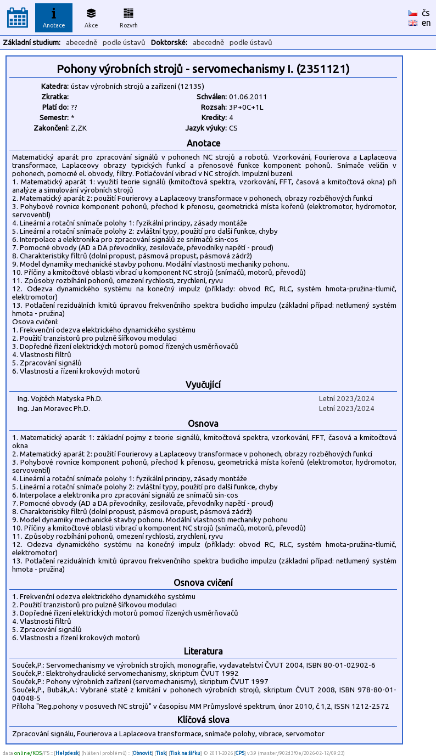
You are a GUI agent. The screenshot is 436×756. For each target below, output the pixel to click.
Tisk (161, 753)
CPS (240, 753)
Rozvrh (129, 16)
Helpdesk (67, 753)
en (426, 22)
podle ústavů (124, 42)
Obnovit (142, 753)
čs (426, 13)
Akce (91, 16)
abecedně (81, 42)
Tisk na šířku (185, 753)
